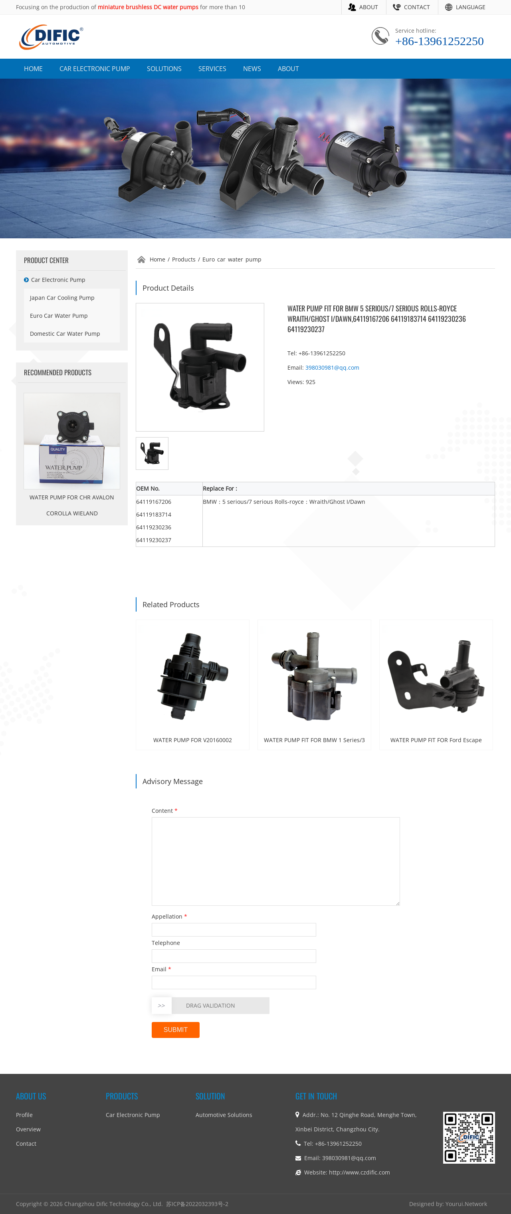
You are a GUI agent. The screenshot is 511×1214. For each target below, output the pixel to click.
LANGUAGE (470, 7)
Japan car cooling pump (62, 297)
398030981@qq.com (332, 367)
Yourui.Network (466, 1204)
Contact (26, 1143)
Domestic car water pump (65, 333)
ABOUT (368, 7)
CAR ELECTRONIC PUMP (94, 68)
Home (157, 259)
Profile (24, 1115)
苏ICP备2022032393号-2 (197, 1204)
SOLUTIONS (164, 68)
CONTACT (417, 7)
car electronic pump (54, 279)
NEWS (252, 68)
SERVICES (212, 68)
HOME (33, 68)
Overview (28, 1129)
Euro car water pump (59, 315)
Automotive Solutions (224, 1115)
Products (184, 259)
